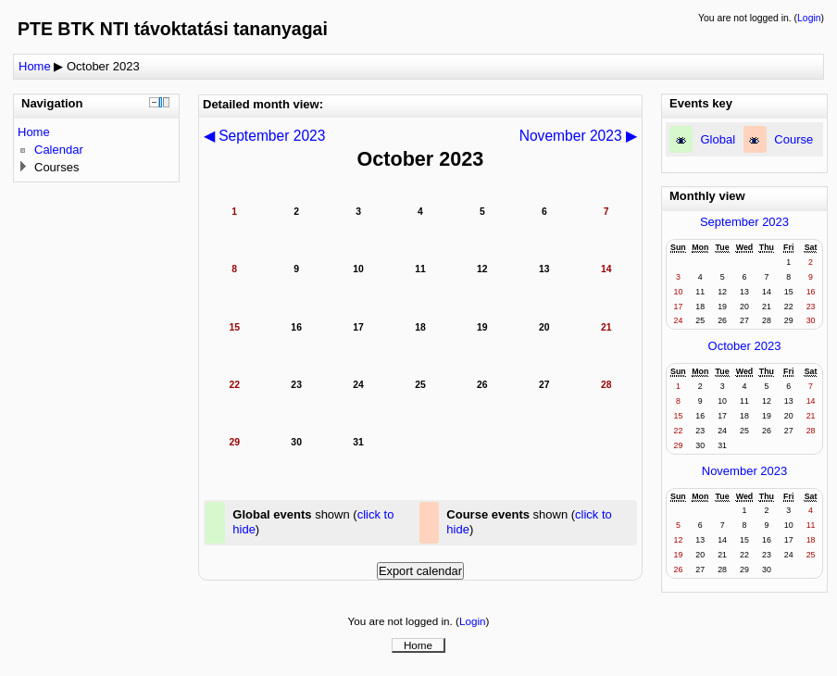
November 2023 (745, 471)
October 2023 (103, 66)
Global (718, 139)
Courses (56, 167)
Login (808, 18)
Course (793, 139)
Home (35, 66)
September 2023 (744, 222)
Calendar (58, 149)
